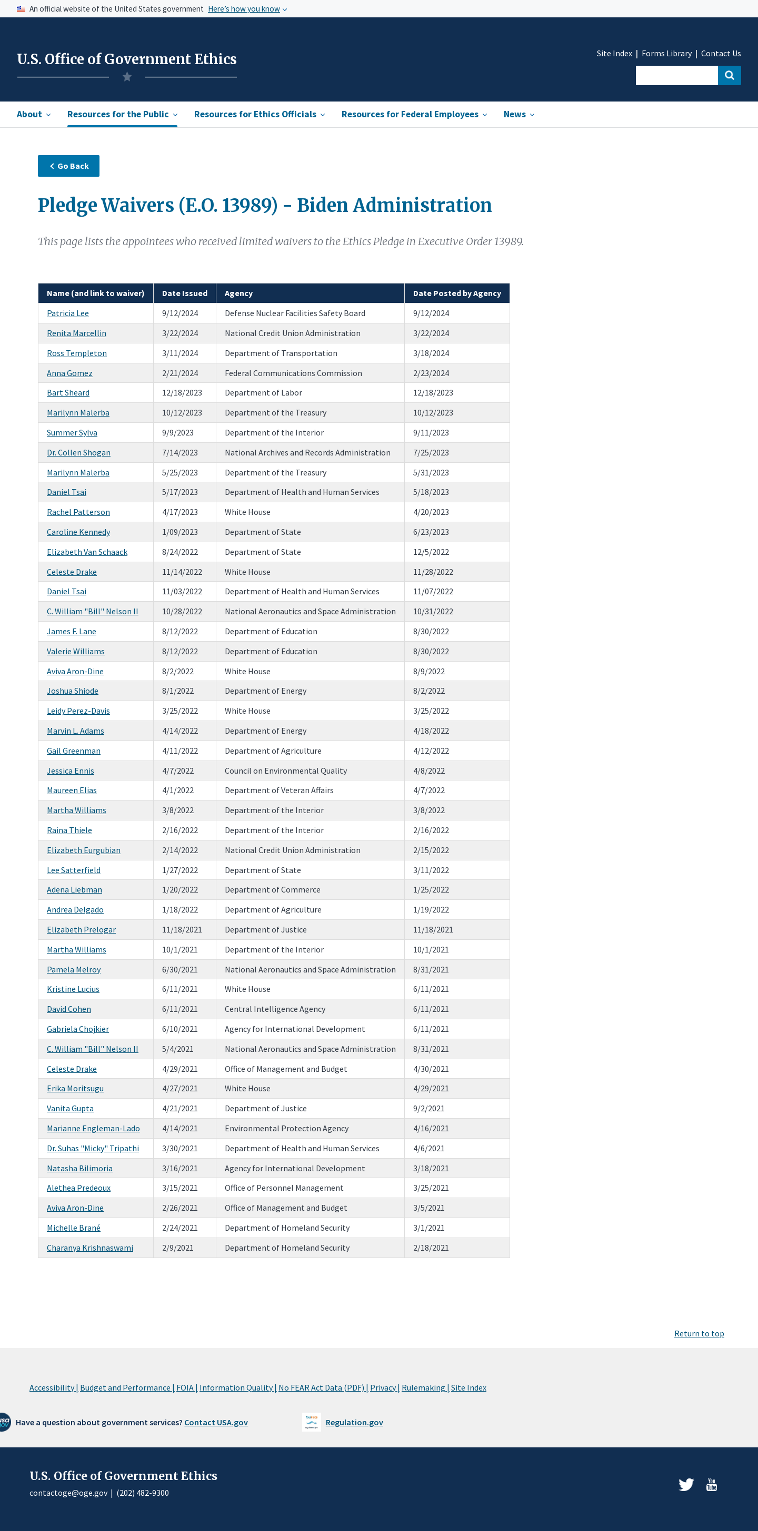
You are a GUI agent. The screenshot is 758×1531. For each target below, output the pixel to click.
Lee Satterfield (74, 870)
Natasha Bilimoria (80, 1168)
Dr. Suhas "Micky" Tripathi (93, 1148)
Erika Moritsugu (75, 1088)
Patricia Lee (68, 313)
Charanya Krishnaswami (90, 1247)
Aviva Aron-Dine (75, 671)
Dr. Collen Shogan (79, 452)
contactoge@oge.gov (68, 1492)
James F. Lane (71, 631)
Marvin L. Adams (75, 730)
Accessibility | (53, 1387)
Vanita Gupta (70, 1108)
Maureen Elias (72, 790)
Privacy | (385, 1387)
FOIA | (187, 1387)
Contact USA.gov (216, 1422)
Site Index (614, 53)
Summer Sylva (72, 432)
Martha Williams (76, 810)
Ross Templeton (77, 353)
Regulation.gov (354, 1422)
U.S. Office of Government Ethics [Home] (127, 59)
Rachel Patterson (78, 511)
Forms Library (667, 53)
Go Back (69, 165)
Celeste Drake (72, 571)
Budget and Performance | (127, 1387)
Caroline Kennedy (78, 531)
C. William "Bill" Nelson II (92, 611)
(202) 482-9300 (142, 1492)
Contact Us (721, 53)
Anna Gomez (70, 373)
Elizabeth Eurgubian (84, 850)
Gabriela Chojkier (78, 1028)
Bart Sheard (68, 392)
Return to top (699, 1333)
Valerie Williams (76, 651)
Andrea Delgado (75, 909)
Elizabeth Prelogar (81, 929)
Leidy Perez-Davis (78, 710)
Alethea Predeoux (79, 1187)
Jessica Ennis (70, 770)
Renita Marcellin (76, 333)
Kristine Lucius (73, 989)
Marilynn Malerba (78, 412)
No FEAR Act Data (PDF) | (323, 1387)
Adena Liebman (74, 889)
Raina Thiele (69, 830)
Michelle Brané (74, 1227)
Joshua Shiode (72, 690)
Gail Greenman (74, 750)
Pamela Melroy (74, 969)
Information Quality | (238, 1387)
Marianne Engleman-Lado (93, 1128)
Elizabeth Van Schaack (87, 551)
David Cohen (69, 1008)
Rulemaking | (426, 1387)
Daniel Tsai (66, 491)
